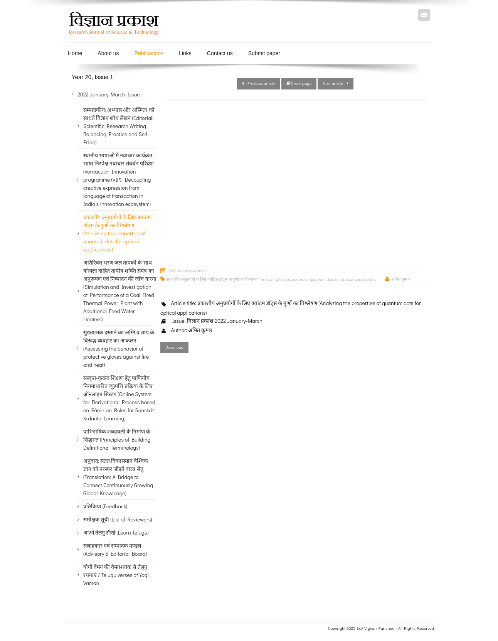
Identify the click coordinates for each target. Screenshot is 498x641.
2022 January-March (186, 270)
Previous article (258, 83)
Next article (335, 83)
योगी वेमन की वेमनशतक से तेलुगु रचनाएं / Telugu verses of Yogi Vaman (116, 575)
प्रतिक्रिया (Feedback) (105, 506)
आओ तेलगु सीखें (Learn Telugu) (115, 532)
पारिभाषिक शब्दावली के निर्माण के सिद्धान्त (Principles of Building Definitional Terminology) (117, 439)
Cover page (299, 83)
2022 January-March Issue (108, 94)
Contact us (220, 53)
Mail (424, 15)
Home (75, 53)
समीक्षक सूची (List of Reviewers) (117, 519)
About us (108, 53)
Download (174, 347)
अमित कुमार (400, 279)
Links (185, 53)
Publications (149, 53)
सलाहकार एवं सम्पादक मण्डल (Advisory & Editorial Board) (115, 549)
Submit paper (264, 53)
